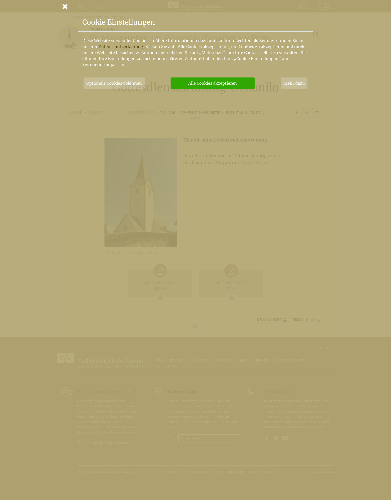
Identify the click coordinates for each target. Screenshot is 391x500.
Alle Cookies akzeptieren (212, 83)
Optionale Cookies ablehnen (114, 83)
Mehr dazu (294, 83)
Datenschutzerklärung (120, 46)
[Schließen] (195, 6)
